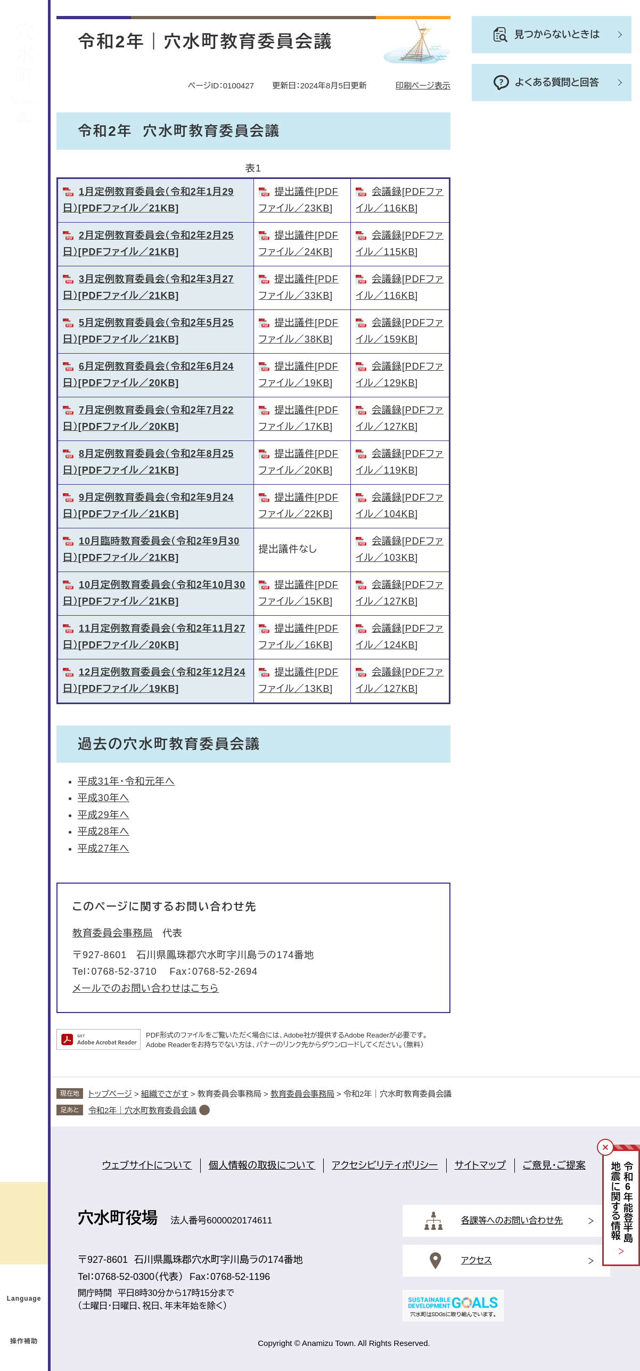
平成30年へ (103, 798)
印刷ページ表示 (423, 85)
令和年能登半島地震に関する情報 (621, 1202)
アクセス (476, 1260)
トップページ (110, 1093)
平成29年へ (103, 815)
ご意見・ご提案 (554, 1165)
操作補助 (24, 1341)
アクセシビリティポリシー (385, 1165)
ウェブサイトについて (147, 1165)
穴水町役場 (118, 1218)
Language (24, 1298)
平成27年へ (103, 848)
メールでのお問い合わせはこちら (145, 988)
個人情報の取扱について (262, 1165)
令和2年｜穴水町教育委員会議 (142, 1110)
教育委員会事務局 (112, 933)
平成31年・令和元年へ (126, 781)
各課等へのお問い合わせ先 (512, 1220)
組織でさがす (164, 1093)
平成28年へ (103, 831)
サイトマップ (480, 1165)
